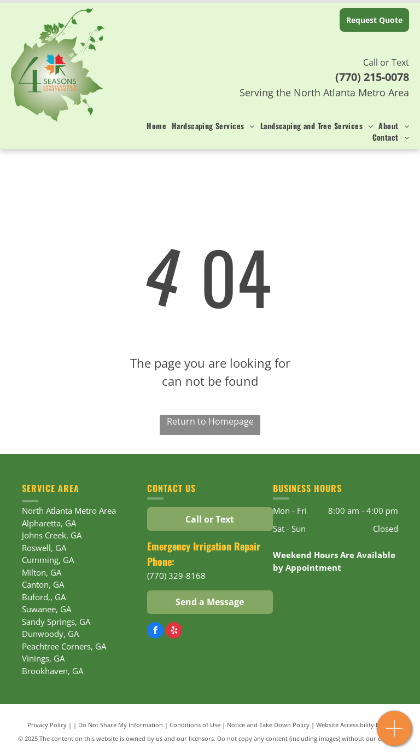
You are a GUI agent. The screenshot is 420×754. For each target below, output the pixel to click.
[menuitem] (153, 125)
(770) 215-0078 (372, 76)
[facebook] (155, 631)
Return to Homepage (210, 421)
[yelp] (174, 631)
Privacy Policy (47, 725)
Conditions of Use (195, 725)
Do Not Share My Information (120, 725)
